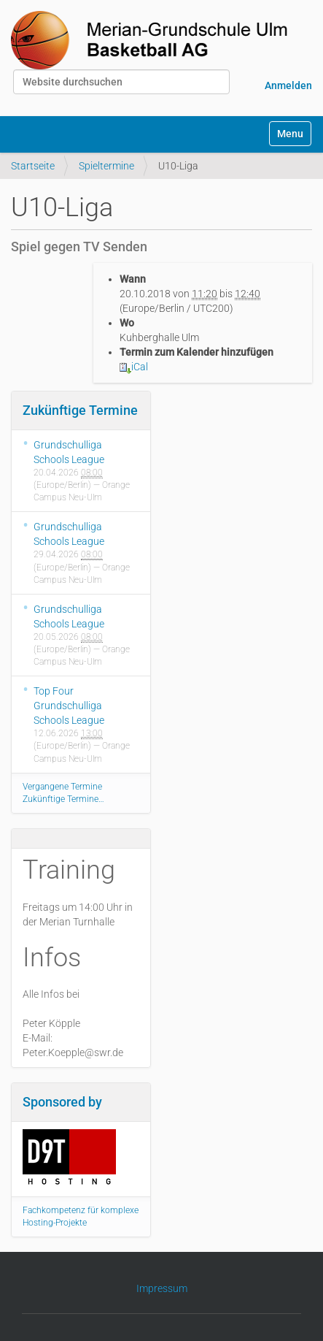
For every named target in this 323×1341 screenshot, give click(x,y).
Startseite (33, 166)
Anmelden (288, 85)
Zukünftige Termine (80, 410)
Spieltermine (106, 166)
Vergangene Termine (62, 787)
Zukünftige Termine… (63, 799)
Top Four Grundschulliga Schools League (69, 705)
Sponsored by (62, 1101)
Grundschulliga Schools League (69, 452)
